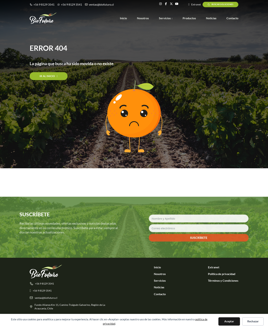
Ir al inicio (49, 76)
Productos (189, 18)
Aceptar (229, 321)
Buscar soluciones (220, 4)
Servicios (165, 18)
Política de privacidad (221, 274)
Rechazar (253, 321)
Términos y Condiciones (223, 280)
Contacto (232, 18)
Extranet (213, 267)
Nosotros (143, 18)
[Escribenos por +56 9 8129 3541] (71, 292)
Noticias (211, 18)
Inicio (123, 18)
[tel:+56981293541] (71, 285)
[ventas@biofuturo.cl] (71, 299)
